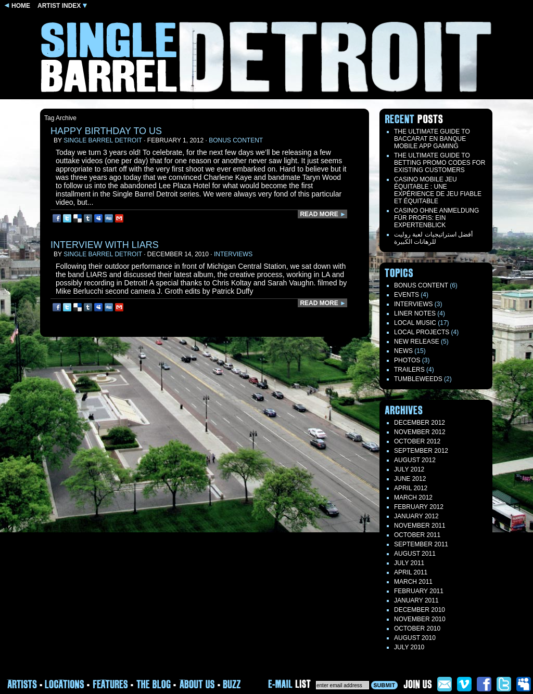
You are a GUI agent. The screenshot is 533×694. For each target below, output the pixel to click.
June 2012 (410, 478)
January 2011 (416, 600)
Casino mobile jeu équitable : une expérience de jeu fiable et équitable (437, 190)
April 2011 (410, 572)
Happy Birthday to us (106, 131)
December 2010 (419, 609)
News (403, 351)
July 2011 (409, 563)
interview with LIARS (104, 245)
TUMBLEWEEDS (418, 379)
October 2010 (417, 628)
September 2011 (421, 544)
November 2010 (420, 619)
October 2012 (417, 441)
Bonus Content (236, 140)
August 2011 (415, 553)
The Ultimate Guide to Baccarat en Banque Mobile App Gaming (432, 139)
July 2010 (409, 647)
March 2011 (413, 581)
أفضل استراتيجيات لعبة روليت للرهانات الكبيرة (433, 238)
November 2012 (420, 432)
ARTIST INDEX (62, 5)
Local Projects (421, 332)
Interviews (233, 254)
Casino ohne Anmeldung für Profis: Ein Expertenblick (436, 218)
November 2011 (420, 525)
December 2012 (419, 422)
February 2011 (418, 591)
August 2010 (415, 637)
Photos (407, 360)
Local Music (415, 322)
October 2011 (417, 535)
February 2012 (418, 506)
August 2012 (415, 460)
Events (406, 294)
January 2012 (416, 516)
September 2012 (421, 450)
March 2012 (413, 497)
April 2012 (410, 488)
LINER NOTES (415, 313)
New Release (416, 341)
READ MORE (323, 214)
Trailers (409, 369)
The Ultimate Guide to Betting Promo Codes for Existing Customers (439, 163)
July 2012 (409, 469)
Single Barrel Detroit (103, 140)
